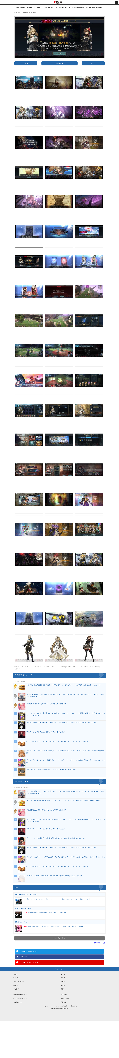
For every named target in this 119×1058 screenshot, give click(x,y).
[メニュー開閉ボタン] (116, 2)
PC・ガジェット (19, 1018)
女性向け (63, 1022)
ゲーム (63, 1011)
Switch (16, 1022)
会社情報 (63, 1039)
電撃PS (63, 1018)
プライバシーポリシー (20, 1035)
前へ (26, 100)
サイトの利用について (20, 1032)
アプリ (27, 704)
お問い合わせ (18, 1039)
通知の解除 (64, 1032)
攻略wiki (16, 1026)
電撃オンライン (19, 704)
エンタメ (17, 1015)
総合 (15, 1011)
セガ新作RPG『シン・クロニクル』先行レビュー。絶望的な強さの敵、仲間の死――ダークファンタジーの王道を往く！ (66, 704)
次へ (92, 100)
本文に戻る (59, 100)
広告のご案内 (65, 1035)
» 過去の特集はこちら (98, 980)
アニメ (63, 1015)
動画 (62, 1026)
